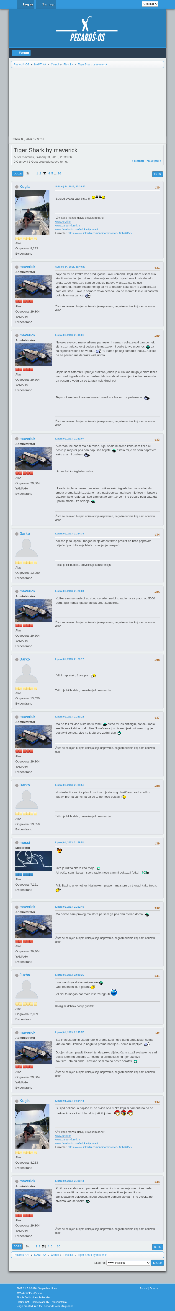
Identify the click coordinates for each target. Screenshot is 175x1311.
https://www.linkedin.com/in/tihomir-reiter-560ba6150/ (100, 233)
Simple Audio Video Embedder (33, 1297)
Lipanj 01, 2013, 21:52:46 (69, 906)
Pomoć (144, 1288)
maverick (27, 267)
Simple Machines (47, 1288)
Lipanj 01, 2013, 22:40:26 (69, 974)
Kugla (25, 187)
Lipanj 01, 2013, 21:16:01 (69, 335)
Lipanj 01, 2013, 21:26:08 (69, 591)
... (55, 173)
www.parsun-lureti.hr (67, 225)
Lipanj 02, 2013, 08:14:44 (69, 1100)
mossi (25, 842)
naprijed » (154, 160)
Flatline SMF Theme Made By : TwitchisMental (42, 1302)
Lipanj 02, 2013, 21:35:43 (69, 1180)
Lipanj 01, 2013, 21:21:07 (69, 438)
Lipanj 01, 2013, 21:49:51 (69, 842)
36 (59, 173)
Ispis (157, 174)
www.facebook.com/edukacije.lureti (76, 229)
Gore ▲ (154, 1288)
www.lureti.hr (63, 221)
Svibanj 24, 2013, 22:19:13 (70, 186)
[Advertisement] (87, 102)
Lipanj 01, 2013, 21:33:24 (69, 716)
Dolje (17, 173)
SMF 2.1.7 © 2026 (27, 1288)
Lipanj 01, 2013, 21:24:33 (69, 533)
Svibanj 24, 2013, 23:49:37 (70, 266)
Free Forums (35, 1293)
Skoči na (99, 1262)
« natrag (138, 160)
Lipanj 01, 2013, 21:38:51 (69, 785)
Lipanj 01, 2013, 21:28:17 (69, 659)
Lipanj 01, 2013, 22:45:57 (69, 1032)
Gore (17, 1246)
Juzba (25, 975)
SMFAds (21, 1293)
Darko (25, 534)
